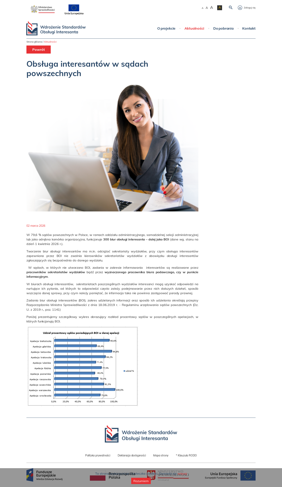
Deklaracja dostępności (132, 455)
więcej (182, 473)
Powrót (38, 49)
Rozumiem (141, 481)
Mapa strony (160, 455)
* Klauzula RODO (186, 455)
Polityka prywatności (97, 455)
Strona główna (34, 41)
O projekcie (166, 28)
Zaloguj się (247, 7)
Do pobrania (223, 28)
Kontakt (249, 28)
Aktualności (194, 28)
